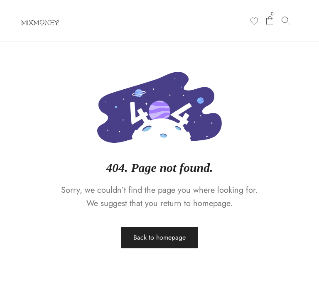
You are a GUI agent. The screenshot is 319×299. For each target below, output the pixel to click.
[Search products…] (286, 21)
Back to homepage (159, 237)
